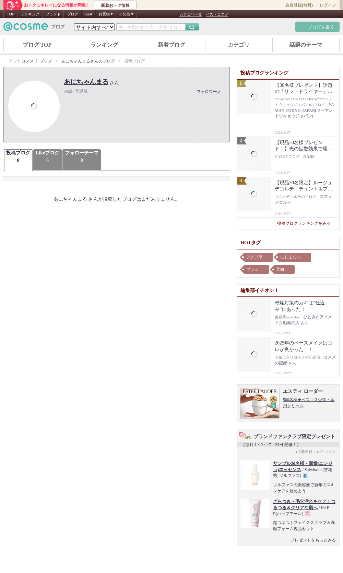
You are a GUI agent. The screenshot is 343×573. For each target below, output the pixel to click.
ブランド (53, 14)
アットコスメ (21, 61)
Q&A (88, 14)
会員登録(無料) (299, 5)
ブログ (72, 14)
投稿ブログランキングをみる (306, 223)
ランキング (30, 14)
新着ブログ (171, 45)
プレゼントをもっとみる (313, 540)
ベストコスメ (217, 14)
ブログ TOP (37, 45)
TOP (10, 14)
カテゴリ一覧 (190, 14)
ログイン (328, 5)
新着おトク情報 (115, 5)
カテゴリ (239, 45)
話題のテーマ (305, 45)
